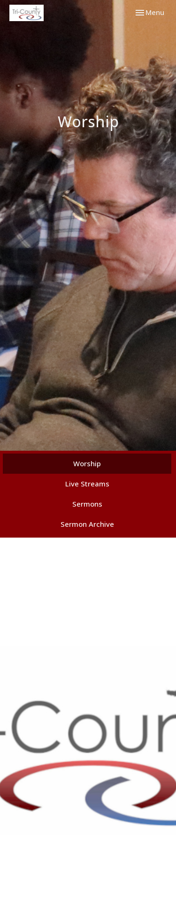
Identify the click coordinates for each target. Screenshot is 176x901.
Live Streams (87, 483)
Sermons (87, 503)
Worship (87, 463)
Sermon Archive (87, 524)
